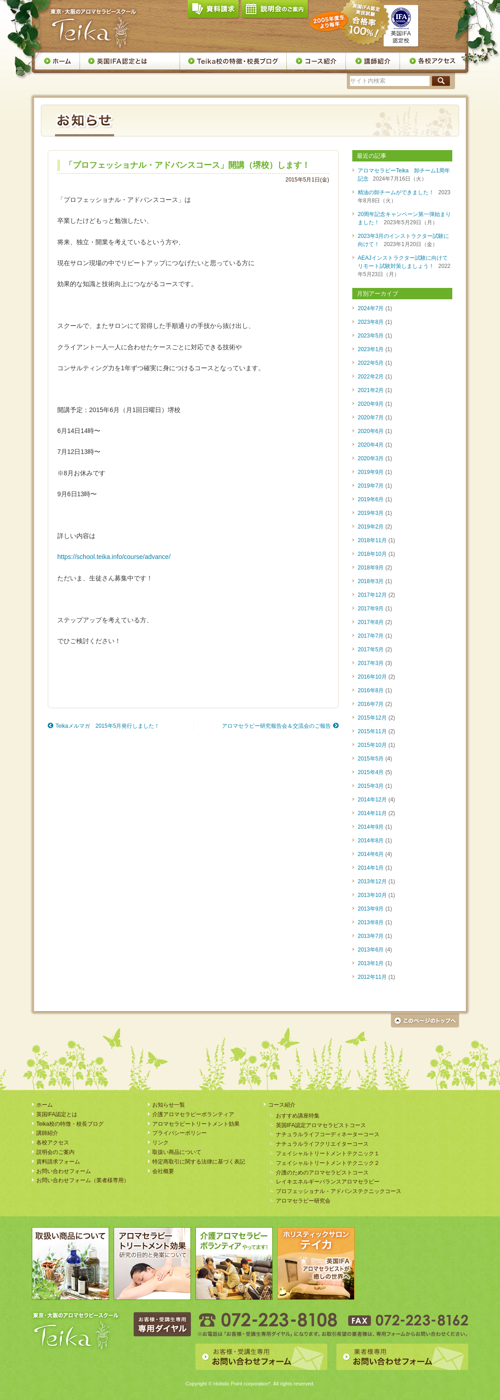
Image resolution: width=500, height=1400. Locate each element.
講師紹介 (373, 61)
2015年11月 (372, 731)
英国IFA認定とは (130, 61)
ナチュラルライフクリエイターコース (322, 1144)
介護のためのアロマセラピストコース (322, 1172)
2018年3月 (371, 581)
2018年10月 (372, 554)
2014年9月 (371, 827)
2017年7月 (371, 636)
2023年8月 (371, 322)
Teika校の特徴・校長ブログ (233, 61)
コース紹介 (281, 1105)
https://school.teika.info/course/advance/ (113, 556)
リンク (160, 1142)
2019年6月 (371, 499)
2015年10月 (372, 745)
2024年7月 (371, 308)
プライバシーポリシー (179, 1133)
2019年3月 (371, 513)
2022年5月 (371, 363)
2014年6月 (371, 854)
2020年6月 (371, 431)
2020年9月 (371, 404)
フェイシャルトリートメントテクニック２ (328, 1163)
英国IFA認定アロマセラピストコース (321, 1125)
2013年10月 (372, 895)
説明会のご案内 (274, 11)
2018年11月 (372, 540)
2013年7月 (371, 936)
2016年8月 (371, 690)
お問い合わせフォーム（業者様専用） (82, 1180)
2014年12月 (372, 799)
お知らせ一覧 (168, 1105)
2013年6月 (371, 950)
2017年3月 (371, 663)
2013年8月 (371, 922)
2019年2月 (371, 527)
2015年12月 (372, 718)
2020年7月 (371, 417)
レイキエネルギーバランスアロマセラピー (328, 1181)
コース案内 (316, 61)
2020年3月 (371, 458)
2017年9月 (371, 608)
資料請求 (213, 11)
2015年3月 (371, 786)
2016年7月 (371, 704)
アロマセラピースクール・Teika (94, 29)
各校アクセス (433, 61)
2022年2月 (371, 376)
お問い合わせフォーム (63, 1171)
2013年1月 (371, 963)
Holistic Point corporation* (241, 1383)
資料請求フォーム (58, 1161)
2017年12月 (372, 595)
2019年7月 (371, 486)
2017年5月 (371, 649)
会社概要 (163, 1171)
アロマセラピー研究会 (303, 1201)
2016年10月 (372, 677)
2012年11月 (372, 977)
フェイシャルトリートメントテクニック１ (328, 1153)
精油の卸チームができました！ (396, 192)
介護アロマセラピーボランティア (193, 1114)
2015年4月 (371, 772)
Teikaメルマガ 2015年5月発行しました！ (107, 726)
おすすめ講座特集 (298, 1116)
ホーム (57, 61)
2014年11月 (372, 813)
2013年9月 (371, 909)
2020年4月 (371, 445)
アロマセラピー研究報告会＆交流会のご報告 (276, 726)
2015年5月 (371, 758)
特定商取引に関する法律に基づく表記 (198, 1161)
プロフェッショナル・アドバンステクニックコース (338, 1191)
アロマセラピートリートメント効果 (196, 1124)
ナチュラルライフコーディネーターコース (328, 1134)
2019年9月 (371, 472)
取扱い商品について (176, 1152)
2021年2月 (371, 390)
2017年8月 (371, 622)
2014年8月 (371, 840)
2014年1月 (371, 868)
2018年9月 (371, 567)
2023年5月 (371, 335)
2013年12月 (372, 881)
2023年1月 (371, 349)
